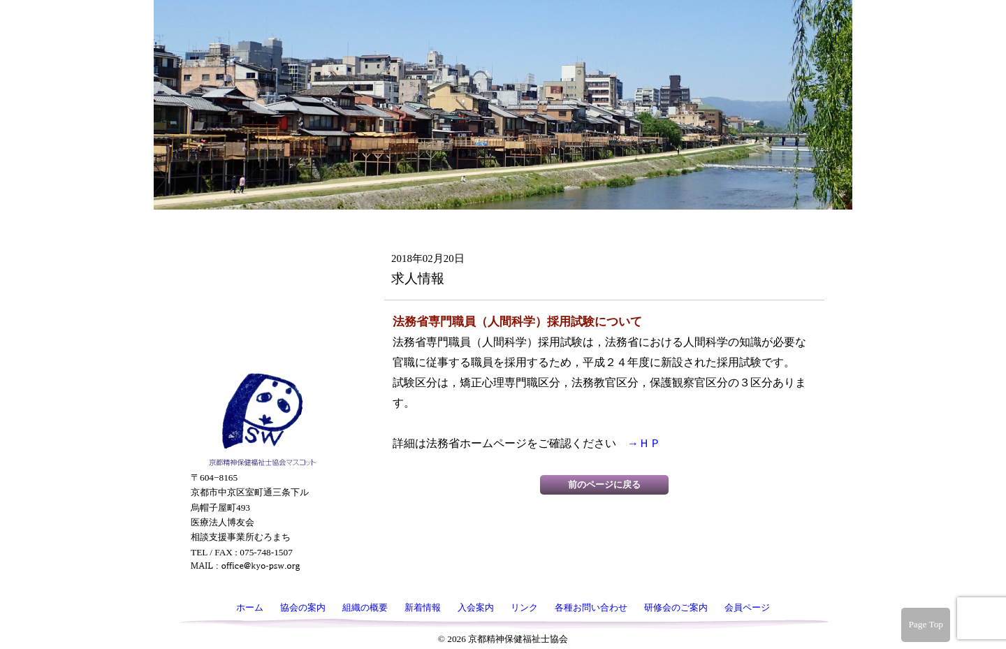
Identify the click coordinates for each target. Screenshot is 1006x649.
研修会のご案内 (260, 314)
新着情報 (260, 186)
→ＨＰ (644, 443)
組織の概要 (260, 157)
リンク (260, 245)
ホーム (260, 98)
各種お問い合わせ (260, 274)
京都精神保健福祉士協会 (500, 49)
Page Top (925, 624)
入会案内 (260, 216)
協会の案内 (260, 128)
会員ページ (260, 354)
